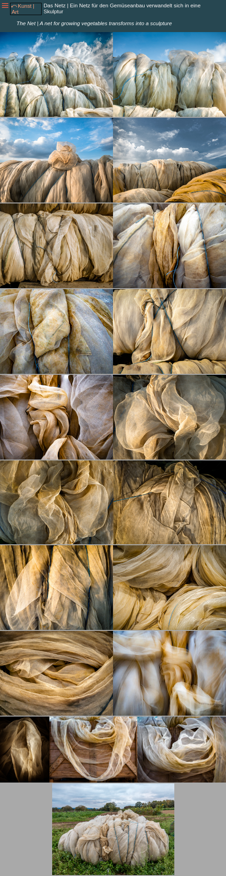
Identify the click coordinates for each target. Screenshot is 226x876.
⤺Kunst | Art (22, 9)
